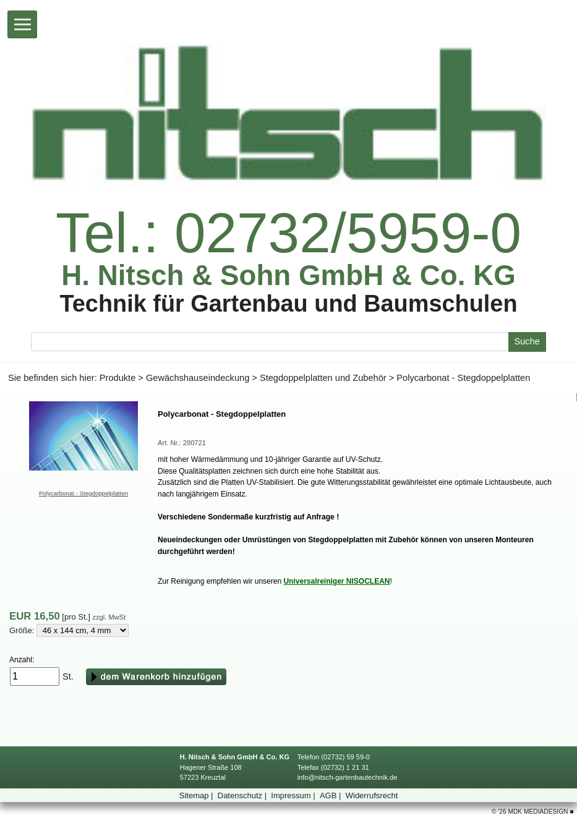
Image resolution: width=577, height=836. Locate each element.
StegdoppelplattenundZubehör (323, 378)
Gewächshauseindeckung (197, 378)
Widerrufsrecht (372, 795)
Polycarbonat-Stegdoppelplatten (83, 493)
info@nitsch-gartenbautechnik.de (347, 777)
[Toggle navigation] (22, 24)
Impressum (294, 795)
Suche (526, 341)
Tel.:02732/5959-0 (288, 233)
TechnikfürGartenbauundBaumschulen (288, 303)
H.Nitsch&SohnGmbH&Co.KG (288, 276)
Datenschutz (243, 795)
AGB (331, 795)
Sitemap (197, 795)
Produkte (117, 378)
